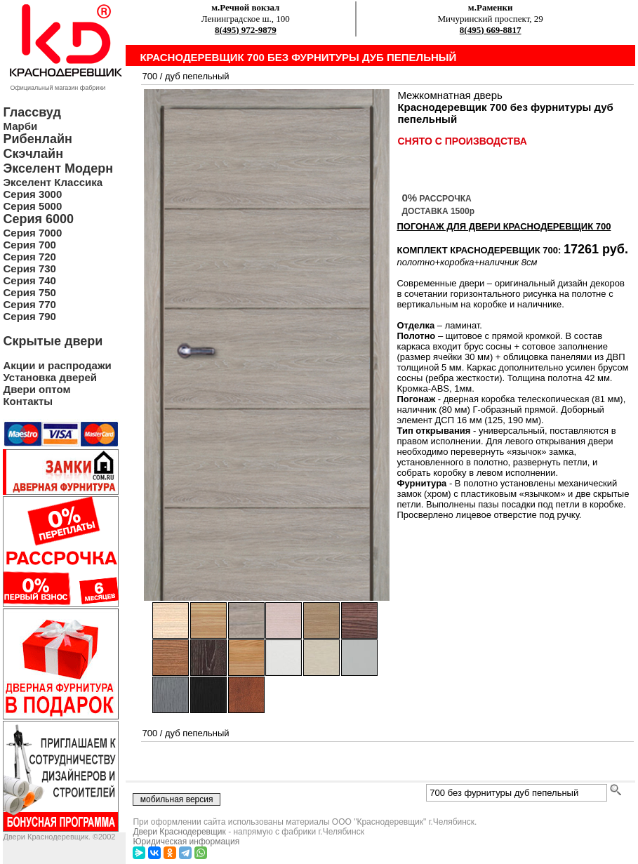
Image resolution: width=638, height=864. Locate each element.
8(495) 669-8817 (490, 30)
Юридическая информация (186, 841)
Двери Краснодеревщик (179, 832)
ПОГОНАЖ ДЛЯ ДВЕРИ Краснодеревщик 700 (504, 226)
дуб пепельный (197, 76)
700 (149, 76)
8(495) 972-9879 (246, 30)
